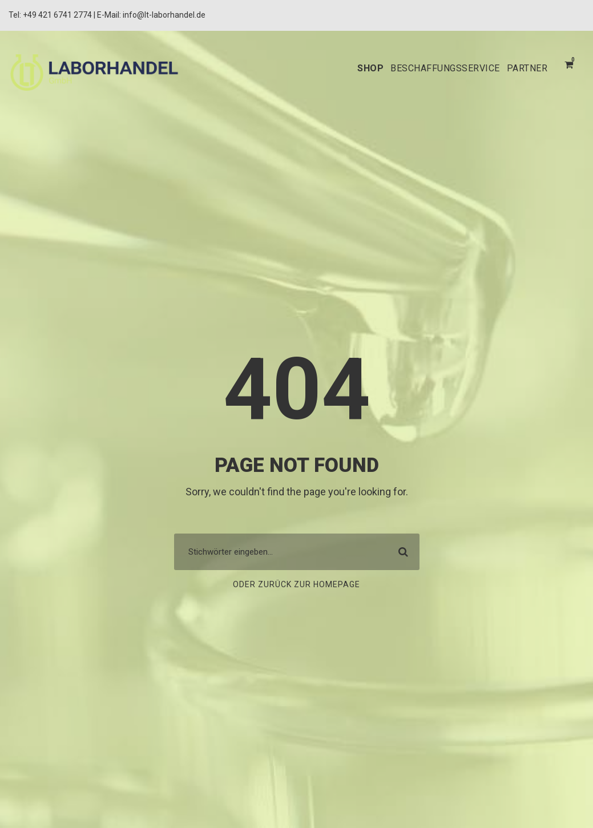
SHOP (354, 68)
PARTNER (525, 68)
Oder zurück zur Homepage (296, 584)
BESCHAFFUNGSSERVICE (435, 68)
